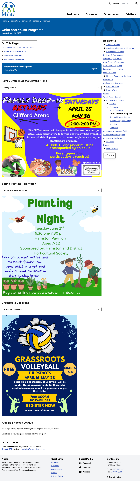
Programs (46, 21)
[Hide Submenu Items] (104, 100)
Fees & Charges (109, 73)
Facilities (112, 104)
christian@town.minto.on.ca (33, 449)
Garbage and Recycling (112, 83)
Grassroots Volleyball (13, 55)
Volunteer (110, 142)
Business (91, 14)
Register (94, 69)
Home (4, 21)
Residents (72, 14)
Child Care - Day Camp (112, 66)
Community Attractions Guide (115, 131)
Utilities (106, 93)
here (8, 434)
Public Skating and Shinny (120, 121)
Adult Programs (116, 110)
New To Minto (112, 149)
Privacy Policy (57, 476)
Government (112, 14)
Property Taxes (112, 86)
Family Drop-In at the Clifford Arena (18, 47)
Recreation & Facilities (30, 21)
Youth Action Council (112, 97)
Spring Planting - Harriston (15, 51)
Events (106, 145)
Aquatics (113, 124)
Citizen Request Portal (112, 59)
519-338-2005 (116, 472)
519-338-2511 (7, 449)
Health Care (108, 80)
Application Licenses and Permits (120, 48)
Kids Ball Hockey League (14, 59)
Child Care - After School (113, 62)
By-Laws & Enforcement (113, 55)
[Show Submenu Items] (104, 44)
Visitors (131, 14)
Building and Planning (115, 52)
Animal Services (113, 45)
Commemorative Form (112, 138)
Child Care (114, 128)
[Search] (136, 3)
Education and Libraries (113, 69)
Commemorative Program (114, 135)
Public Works (111, 90)
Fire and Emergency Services (118, 76)
